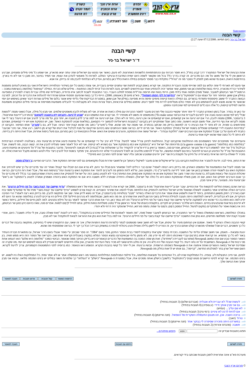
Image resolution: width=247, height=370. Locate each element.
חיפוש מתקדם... (166, 330)
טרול (240, 318)
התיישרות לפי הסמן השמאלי (158, 95)
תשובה (236, 324)
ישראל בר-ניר (238, 39)
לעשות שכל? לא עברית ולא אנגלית (219, 301)
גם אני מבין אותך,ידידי (227, 305)
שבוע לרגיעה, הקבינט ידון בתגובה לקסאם (58, 114)
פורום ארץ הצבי (233, 365)
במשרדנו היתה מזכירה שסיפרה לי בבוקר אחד (213, 321)
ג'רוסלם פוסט (24, 160)
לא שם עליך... (234, 308)
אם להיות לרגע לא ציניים (225, 311)
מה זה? (97, 24)
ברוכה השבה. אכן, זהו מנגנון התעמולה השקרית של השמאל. (205, 314)
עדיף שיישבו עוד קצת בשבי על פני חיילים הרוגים (36, 186)
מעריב (35, 124)
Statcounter (239, 30)
